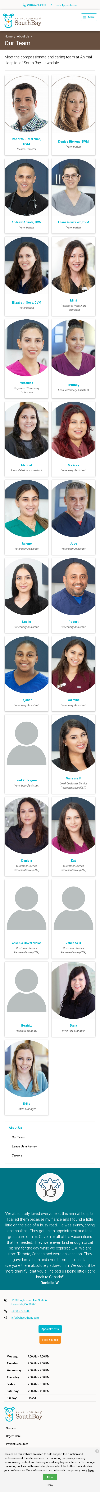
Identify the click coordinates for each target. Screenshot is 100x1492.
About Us (23, 36)
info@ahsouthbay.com (25, 1317)
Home (9, 36)
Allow (50, 1477)
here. (91, 1470)
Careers (17, 1155)
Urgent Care (13, 1436)
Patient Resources (17, 1443)
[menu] (89, 17)
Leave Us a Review (25, 1146)
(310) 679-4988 (20, 1311)
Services (11, 1428)
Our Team (18, 1137)
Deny (50, 1485)
